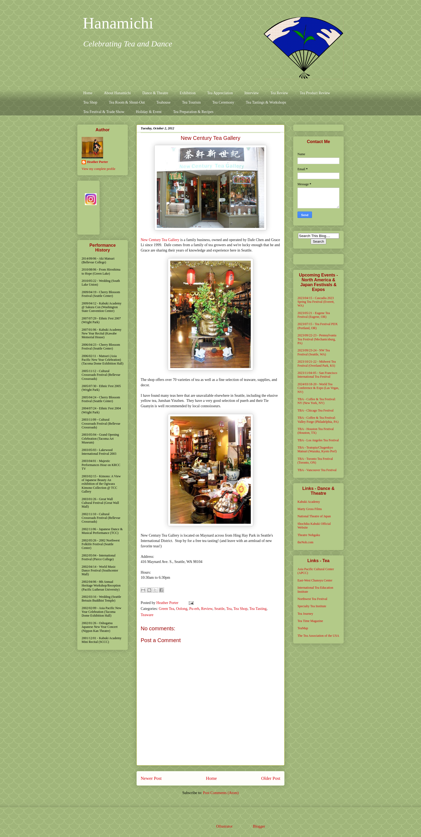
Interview (251, 93)
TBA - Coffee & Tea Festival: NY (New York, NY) (316, 401)
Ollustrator (224, 826)
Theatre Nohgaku (308, 535)
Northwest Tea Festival (312, 599)
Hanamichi (118, 23)
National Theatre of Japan (314, 516)
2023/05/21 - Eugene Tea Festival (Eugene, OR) (313, 315)
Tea (229, 609)
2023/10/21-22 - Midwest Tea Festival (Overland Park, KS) (316, 363)
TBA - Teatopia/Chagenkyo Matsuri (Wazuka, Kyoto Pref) (317, 449)
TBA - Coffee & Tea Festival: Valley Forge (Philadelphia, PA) (318, 419)
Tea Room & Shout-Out (127, 102)
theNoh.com (305, 542)
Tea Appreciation (220, 93)
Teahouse (163, 102)
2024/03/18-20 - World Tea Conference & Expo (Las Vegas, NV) (318, 388)
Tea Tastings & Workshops (266, 102)
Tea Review (279, 93)
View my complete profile (98, 169)
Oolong (181, 609)
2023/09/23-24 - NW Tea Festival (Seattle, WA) (313, 352)
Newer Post (151, 778)
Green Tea (166, 609)
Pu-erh (194, 609)
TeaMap (302, 628)
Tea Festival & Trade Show (103, 112)
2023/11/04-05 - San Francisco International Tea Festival (317, 375)
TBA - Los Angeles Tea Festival (318, 440)
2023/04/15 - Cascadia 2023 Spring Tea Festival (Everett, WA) (316, 302)
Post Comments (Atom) (221, 793)
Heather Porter (167, 603)
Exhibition (187, 93)
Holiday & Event (149, 112)
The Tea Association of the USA (318, 636)
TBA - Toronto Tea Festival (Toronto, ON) (315, 460)
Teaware (147, 615)
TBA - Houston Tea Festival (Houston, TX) (315, 431)
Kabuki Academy (308, 502)
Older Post (270, 778)
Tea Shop (90, 102)
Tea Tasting (258, 609)
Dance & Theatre (155, 93)
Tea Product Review (315, 93)
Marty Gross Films (309, 509)
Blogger (259, 826)
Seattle (219, 609)
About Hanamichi (117, 93)
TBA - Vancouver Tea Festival (316, 470)
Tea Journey (305, 614)
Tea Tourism (191, 102)
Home (87, 93)
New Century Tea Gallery (160, 240)
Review (206, 609)
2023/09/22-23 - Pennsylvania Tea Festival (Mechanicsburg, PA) (316, 339)
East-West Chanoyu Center (314, 580)
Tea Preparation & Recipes (193, 112)
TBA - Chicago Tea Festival (315, 410)
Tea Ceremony (223, 102)
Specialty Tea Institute (311, 606)
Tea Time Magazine (310, 621)
